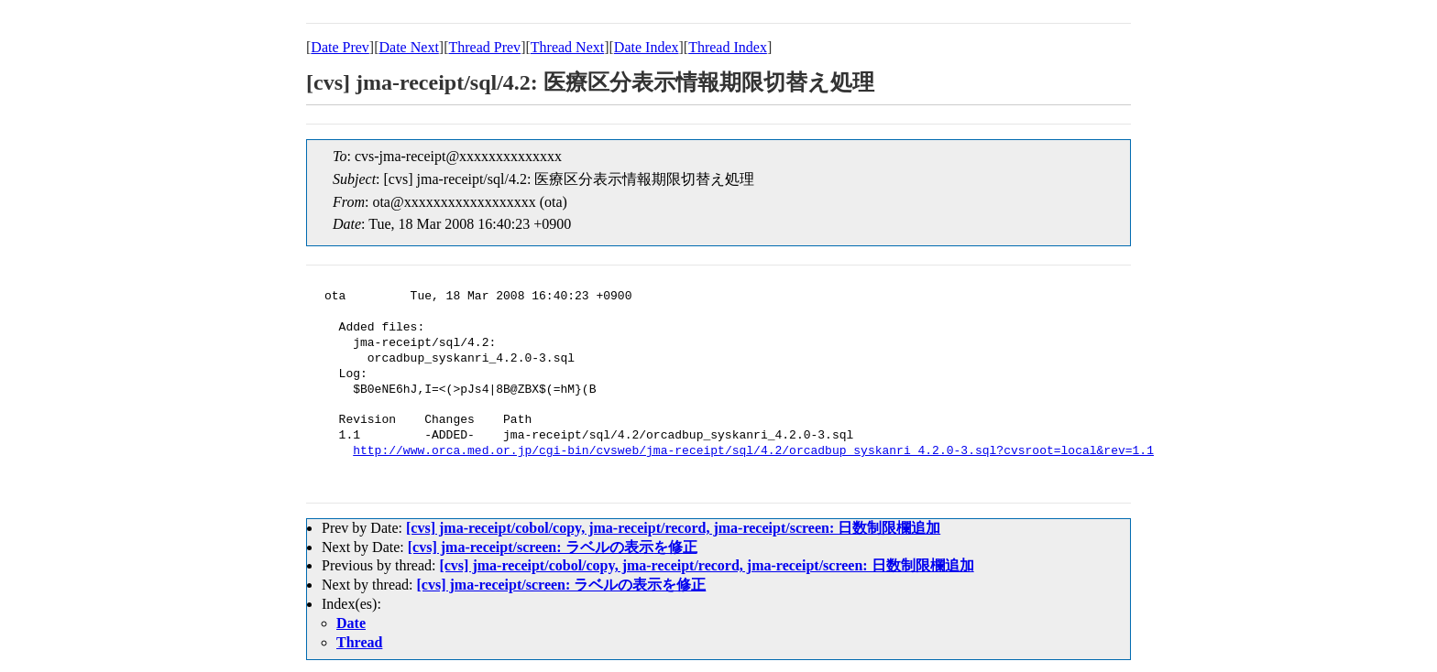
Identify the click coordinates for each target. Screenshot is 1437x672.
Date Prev (340, 47)
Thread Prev (484, 47)
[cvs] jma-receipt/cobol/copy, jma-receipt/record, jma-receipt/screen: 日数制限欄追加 (673, 528)
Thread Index (727, 47)
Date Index (646, 47)
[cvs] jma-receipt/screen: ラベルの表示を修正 (552, 547)
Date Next (409, 47)
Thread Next (567, 47)
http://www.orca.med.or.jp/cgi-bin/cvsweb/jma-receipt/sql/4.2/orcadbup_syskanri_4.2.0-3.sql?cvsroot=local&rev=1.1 (753, 451)
